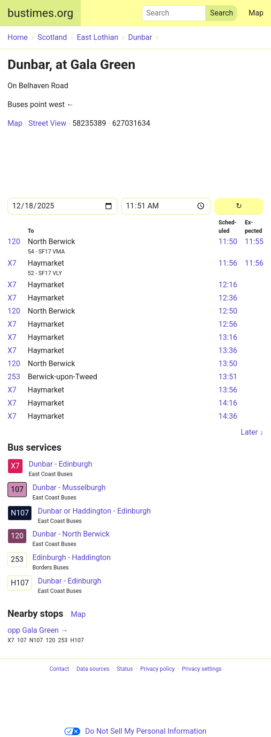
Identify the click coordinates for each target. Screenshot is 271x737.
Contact (59, 669)
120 (14, 241)
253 (14, 376)
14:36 (227, 416)
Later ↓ (252, 432)
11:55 (254, 241)
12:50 (227, 311)
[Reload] (238, 206)
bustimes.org (40, 13)
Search (174, 10)
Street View (47, 123)
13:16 (227, 337)
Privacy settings (202, 669)
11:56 (227, 263)
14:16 (227, 403)
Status (125, 669)
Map (255, 12)
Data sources (93, 669)
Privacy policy (157, 669)
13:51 (227, 376)
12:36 (227, 297)
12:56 (227, 324)
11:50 (227, 241)
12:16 (227, 284)
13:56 (227, 389)
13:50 (227, 363)
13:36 (227, 350)
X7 (12, 263)
